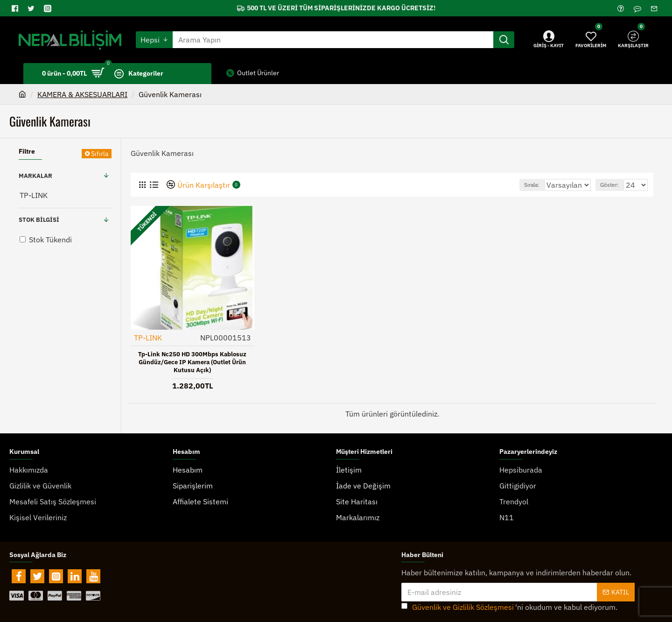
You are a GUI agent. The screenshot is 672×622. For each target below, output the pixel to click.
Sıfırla (99, 153)
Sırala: (524, 184)
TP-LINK (148, 337)
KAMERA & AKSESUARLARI (82, 94)
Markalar (35, 176)
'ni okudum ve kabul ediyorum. (509, 588)
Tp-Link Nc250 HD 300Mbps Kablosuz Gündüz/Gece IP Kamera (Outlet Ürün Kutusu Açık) (192, 362)
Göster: (613, 184)
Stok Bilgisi (39, 220)
